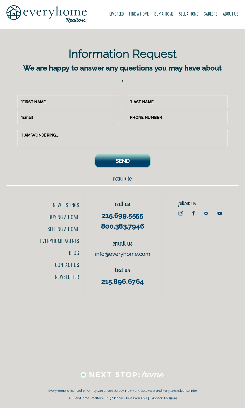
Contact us (67, 264)
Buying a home (64, 217)
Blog (74, 252)
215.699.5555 (122, 216)
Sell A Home (188, 14)
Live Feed (116, 14)
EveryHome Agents (59, 240)
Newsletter (67, 276)
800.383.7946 (122, 226)
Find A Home (139, 14)
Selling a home (63, 228)
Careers (210, 14)
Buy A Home (163, 14)
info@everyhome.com (122, 254)
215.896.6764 (122, 282)
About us (231, 14)
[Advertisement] (208, 244)
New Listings (66, 205)
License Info (187, 390)
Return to (122, 178)
